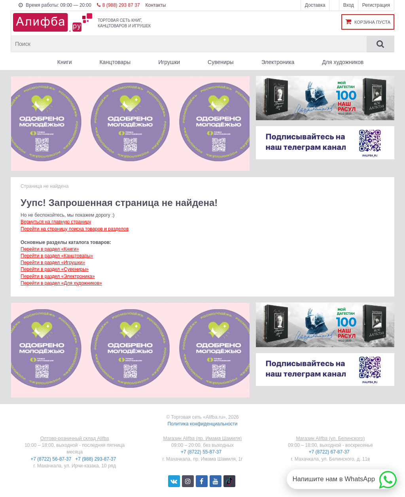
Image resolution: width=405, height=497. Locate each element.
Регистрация (376, 5)
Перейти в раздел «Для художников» (61, 283)
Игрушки (169, 62)
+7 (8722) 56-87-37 (51, 459)
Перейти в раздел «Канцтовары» (57, 256)
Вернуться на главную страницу (56, 222)
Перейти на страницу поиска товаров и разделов (75, 229)
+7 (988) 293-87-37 (96, 459)
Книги (64, 62)
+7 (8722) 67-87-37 (329, 452)
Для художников (342, 62)
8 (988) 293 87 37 (118, 5)
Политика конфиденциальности (202, 424)
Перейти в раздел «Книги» (50, 249)
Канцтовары (115, 62)
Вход (348, 5)
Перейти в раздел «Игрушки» (53, 262)
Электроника (278, 62)
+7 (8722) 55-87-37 (202, 452)
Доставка (315, 5)
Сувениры (221, 62)
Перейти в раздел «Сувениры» (55, 269)
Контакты (155, 5)
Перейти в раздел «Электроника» (58, 276)
